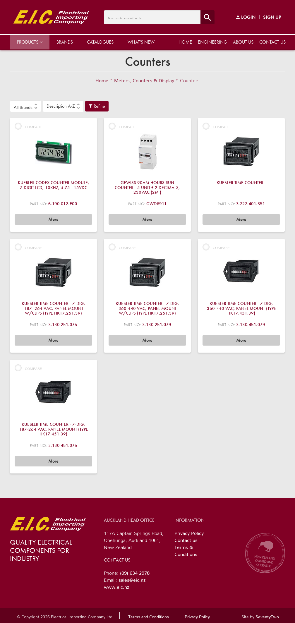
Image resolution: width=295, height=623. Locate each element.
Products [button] (29, 42)
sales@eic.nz (132, 579)
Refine (97, 106)
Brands (64, 42)
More (53, 219)
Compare (28, 126)
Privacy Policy (189, 532)
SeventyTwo (267, 615)
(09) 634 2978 (135, 572)
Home (185, 42)
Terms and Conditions (148, 615)
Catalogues (100, 42)
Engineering (212, 42)
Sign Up (272, 17)
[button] (25, 106)
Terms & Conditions (185, 549)
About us (243, 42)
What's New (141, 42)
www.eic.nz (116, 586)
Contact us (272, 42)
